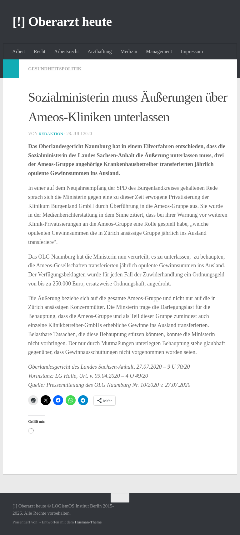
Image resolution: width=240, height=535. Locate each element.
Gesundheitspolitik (57, 68)
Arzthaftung (100, 51)
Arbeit (18, 51)
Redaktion (51, 133)
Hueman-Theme (88, 522)
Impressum (192, 51)
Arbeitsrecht (66, 51)
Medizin (129, 51)
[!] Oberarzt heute (62, 21)
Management (159, 51)
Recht (39, 51)
